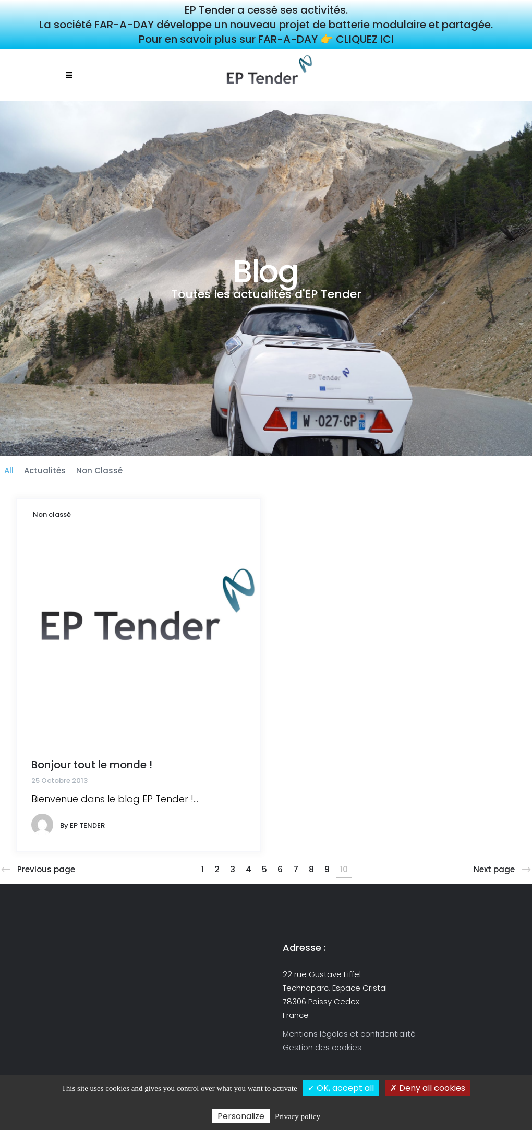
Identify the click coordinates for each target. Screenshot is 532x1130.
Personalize (240, 1116)
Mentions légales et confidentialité (349, 1033)
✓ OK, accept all (341, 1088)
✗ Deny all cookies (427, 1088)
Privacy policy (297, 1116)
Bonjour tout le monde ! (91, 764)
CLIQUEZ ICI (365, 39)
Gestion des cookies (322, 1047)
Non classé (52, 514)
